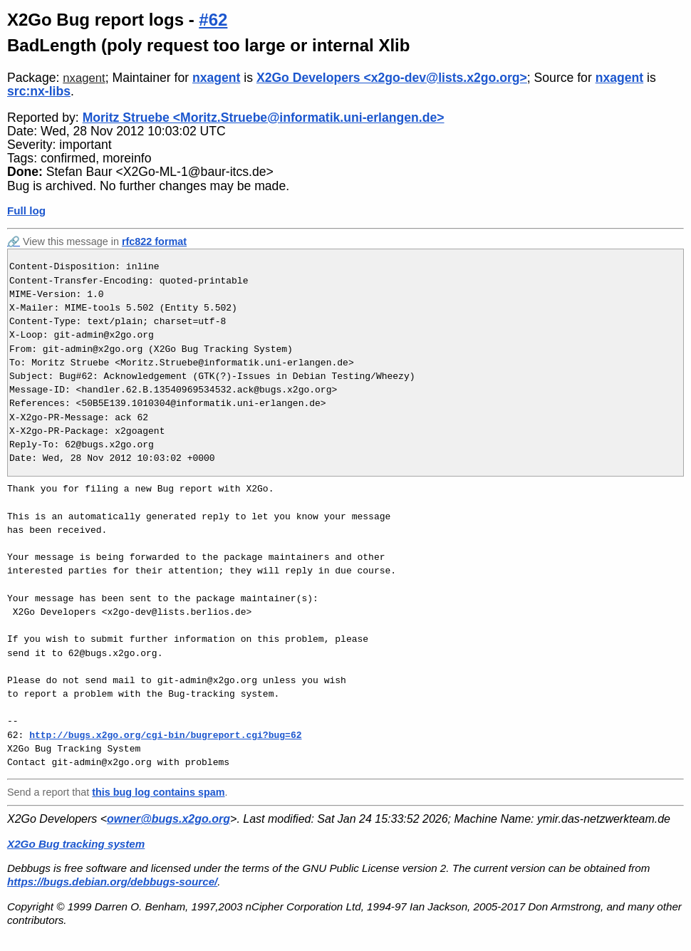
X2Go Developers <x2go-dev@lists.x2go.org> (391, 78)
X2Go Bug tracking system (76, 844)
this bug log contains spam (158, 792)
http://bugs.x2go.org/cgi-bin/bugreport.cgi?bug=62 (165, 735)
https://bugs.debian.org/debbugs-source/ (112, 881)
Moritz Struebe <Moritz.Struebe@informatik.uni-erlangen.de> (264, 117)
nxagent (84, 78)
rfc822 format (154, 241)
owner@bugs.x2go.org (168, 819)
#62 (213, 19)
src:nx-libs (39, 91)
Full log (26, 210)
